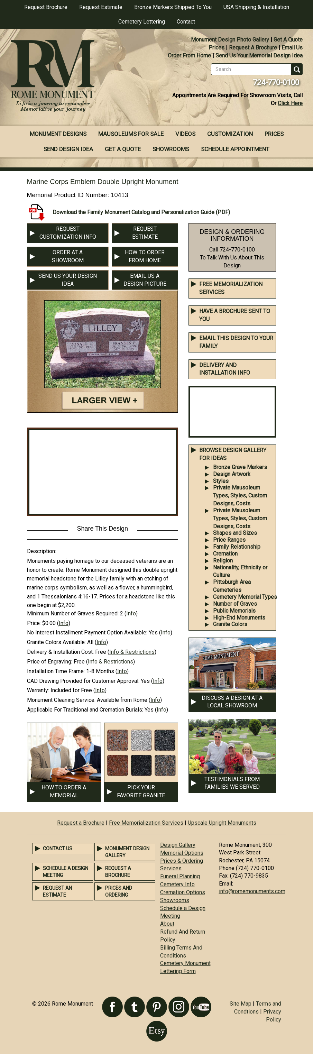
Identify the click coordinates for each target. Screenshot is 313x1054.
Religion (223, 560)
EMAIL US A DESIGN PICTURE (144, 280)
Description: (41, 551)
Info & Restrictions (132, 652)
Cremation (225, 553)
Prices (216, 47)
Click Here (290, 103)
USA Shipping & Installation (256, 7)
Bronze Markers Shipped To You (173, 7)
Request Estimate (100, 7)
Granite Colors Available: (56, 642)
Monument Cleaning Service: (61, 700)
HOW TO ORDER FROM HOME (145, 256)
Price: (34, 623)
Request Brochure (45, 7)
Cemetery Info (177, 884)
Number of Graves (235, 604)
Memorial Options (181, 853)
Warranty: (38, 690)
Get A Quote (288, 39)
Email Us (292, 47)
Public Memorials (234, 610)
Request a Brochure (80, 822)
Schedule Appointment (235, 149)
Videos (185, 133)
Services (171, 868)
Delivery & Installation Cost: (60, 652)
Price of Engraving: (49, 661)
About (167, 923)
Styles (221, 481)
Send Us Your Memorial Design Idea (259, 55)
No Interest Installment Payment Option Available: (87, 632)
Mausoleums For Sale (131, 133)
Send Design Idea (68, 149)
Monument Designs (58, 133)
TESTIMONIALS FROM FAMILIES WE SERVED (232, 783)
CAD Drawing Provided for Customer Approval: (83, 681)
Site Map (240, 1003)
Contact (186, 21)
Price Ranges (229, 540)
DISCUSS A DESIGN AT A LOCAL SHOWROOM (232, 702)
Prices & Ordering (181, 861)
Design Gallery (177, 845)
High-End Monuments (239, 617)
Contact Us (57, 848)
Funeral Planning (180, 876)
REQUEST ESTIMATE (145, 233)
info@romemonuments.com (252, 891)
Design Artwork (231, 474)
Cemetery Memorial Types (245, 597)
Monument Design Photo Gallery (230, 39)
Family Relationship (236, 546)
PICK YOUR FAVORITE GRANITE (141, 791)
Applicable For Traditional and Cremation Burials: (85, 709)
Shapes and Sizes (235, 533)
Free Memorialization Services (146, 822)
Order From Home (189, 55)
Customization (230, 133)
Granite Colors (230, 624)
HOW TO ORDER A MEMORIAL (64, 791)
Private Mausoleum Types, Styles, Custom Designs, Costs (240, 495)
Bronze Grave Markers (240, 467)
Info (131, 613)
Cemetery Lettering (141, 21)
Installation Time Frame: (56, 671)
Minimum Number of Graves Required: (73, 613)
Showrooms (171, 149)
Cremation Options (182, 892)
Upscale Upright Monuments (222, 822)
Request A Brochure (253, 47)
